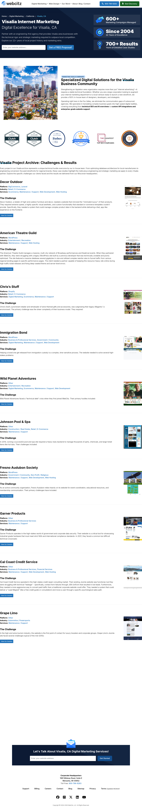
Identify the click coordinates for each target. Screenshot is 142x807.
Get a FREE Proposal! (60, 47)
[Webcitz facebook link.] (57, 797)
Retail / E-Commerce (17, 189)
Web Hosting (61, 192)
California (30, 16)
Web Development (47, 192)
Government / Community (48, 340)
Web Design (54, 4)
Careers (48, 789)
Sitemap (80, 789)
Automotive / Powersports (19, 620)
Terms (110, 789)
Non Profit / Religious (39, 475)
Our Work (66, 4)
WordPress (12, 238)
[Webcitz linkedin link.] (77, 797)
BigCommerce (14, 186)
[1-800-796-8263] (109, 3)
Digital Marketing (39, 4)
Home (4, 16)
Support (25, 789)
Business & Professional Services (22, 340)
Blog (81, 4)
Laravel (24, 186)
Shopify (11, 291)
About (75, 4)
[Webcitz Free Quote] (129, 3)
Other (10, 383)
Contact (86, 4)
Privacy (93, 789)
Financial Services (44, 569)
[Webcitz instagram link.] (64, 797)
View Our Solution (6, 215)
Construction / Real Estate (19, 429)
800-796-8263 (75, 783)
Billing (36, 789)
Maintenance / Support (29, 192)
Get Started (105, 758)
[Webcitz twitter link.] (70, 797)
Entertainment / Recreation (19, 240)
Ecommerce (14, 192)
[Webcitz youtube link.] (84, 797)
